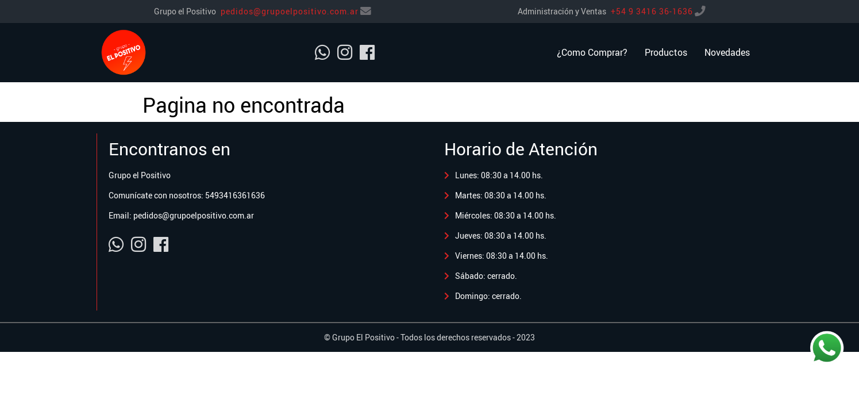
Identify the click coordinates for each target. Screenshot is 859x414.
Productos (666, 52)
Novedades (727, 52)
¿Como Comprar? (592, 52)
